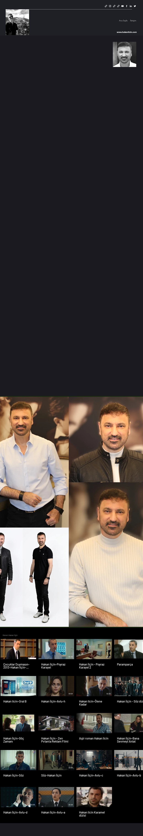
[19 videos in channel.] (71, 728)
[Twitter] (134, 6)
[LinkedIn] (130, 6)
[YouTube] (122, 6)
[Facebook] (126, 6)
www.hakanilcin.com (126, 32)
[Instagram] (110, 6)
